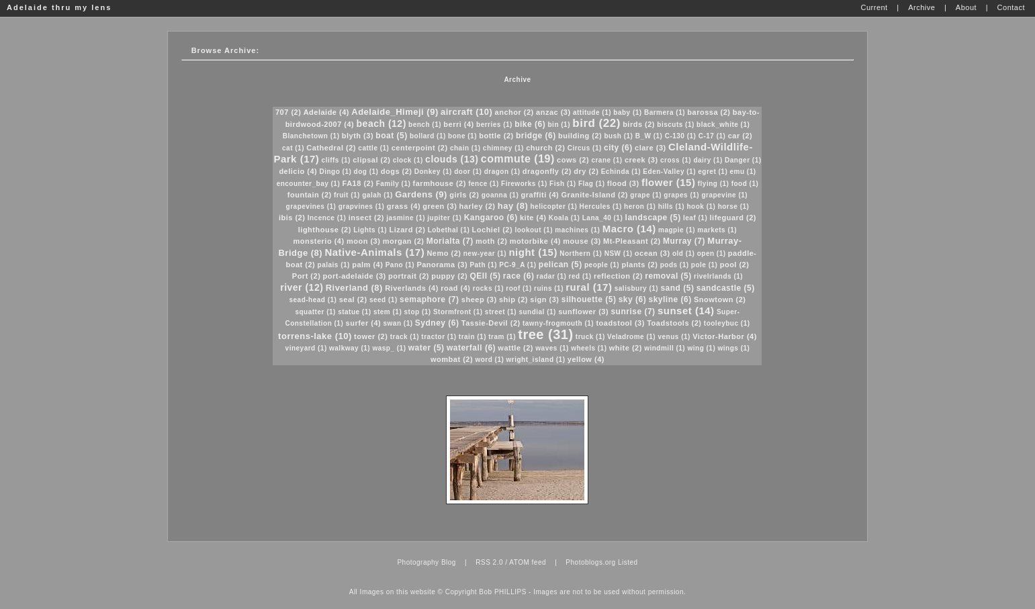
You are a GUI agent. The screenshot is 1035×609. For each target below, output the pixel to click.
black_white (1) (723, 124)
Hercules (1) (601, 206)
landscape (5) (653, 217)
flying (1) (713, 183)
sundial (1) (537, 312)
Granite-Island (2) (594, 195)
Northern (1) (580, 253)
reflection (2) (618, 276)
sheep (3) (479, 299)
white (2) (625, 348)
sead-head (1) (312, 299)
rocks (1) (488, 288)
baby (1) (627, 112)
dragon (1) (502, 171)
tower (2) (371, 336)
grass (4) (403, 206)
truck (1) (590, 336)
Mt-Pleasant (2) (632, 241)
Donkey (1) (433, 171)
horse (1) (734, 206)
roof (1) (518, 288)
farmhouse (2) (439, 183)
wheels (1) (588, 348)
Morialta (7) (450, 241)
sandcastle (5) (725, 288)
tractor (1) (438, 336)
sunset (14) (686, 310)
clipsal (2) (371, 160)
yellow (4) (586, 359)
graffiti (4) (540, 195)
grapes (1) (681, 195)
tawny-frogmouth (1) (558, 323)
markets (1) (717, 230)
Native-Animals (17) (374, 252)
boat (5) (391, 135)
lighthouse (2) (324, 230)
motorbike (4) (535, 241)
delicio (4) (298, 171)
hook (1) (700, 206)
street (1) (500, 312)
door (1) (468, 171)
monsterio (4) (318, 241)
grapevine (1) (724, 195)
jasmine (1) (405, 218)
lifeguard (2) (733, 218)
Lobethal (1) (449, 230)
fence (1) (483, 183)
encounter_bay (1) (309, 183)
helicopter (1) (554, 206)
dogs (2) (396, 171)
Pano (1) (400, 265)
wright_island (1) (536, 359)
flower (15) (668, 182)
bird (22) (596, 123)
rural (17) (589, 287)
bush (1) (618, 136)
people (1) (601, 265)
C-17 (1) (712, 136)
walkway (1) (349, 348)
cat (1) (293, 148)
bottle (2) (496, 136)
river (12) (301, 287)
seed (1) (383, 299)
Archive (517, 79)
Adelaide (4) (326, 112)
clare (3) (650, 148)
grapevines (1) (311, 206)
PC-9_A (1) (517, 265)
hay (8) (513, 206)
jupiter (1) (444, 218)
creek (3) (641, 160)
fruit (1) (347, 195)
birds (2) (639, 124)
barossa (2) (708, 112)
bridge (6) (536, 135)
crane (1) (606, 160)
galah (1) (377, 195)
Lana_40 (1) (602, 218)
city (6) (618, 147)
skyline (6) (669, 299)
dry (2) (586, 171)
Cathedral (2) (331, 148)
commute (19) (518, 159)
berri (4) (458, 124)
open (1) (711, 253)
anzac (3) (553, 112)
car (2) (740, 136)
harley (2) (477, 206)
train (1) (472, 336)
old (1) (683, 253)
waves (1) (552, 348)
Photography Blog (426, 562)
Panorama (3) (441, 265)
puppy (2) (449, 276)
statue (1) (354, 312)
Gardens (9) (421, 194)
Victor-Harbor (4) (724, 336)
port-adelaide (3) (354, 276)
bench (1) (424, 124)
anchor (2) (514, 112)
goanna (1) (500, 195)
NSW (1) (618, 253)
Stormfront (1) (458, 312)
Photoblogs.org (590, 562)
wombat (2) (452, 359)
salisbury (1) (636, 288)
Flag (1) (591, 183)
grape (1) (646, 195)
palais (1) (334, 265)
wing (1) (701, 348)
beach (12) (381, 123)
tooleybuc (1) (727, 323)
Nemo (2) (443, 253)
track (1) (404, 336)
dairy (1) (707, 160)
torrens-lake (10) (315, 336)
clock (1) (408, 160)
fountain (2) (309, 195)
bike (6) (529, 124)
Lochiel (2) (492, 230)
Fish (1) (562, 183)
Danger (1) (743, 160)
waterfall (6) (471, 348)
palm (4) (367, 265)
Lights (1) (370, 230)
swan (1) (398, 323)
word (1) (489, 359)
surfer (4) (363, 323)
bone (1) (462, 136)
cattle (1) (373, 148)
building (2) (580, 136)
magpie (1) (676, 230)
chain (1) (465, 148)
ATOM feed (527, 562)
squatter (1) (315, 312)
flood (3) (623, 183)
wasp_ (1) (389, 348)
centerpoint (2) (420, 148)
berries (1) (494, 124)
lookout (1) (533, 230)
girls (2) (464, 195)
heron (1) (640, 206)
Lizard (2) (407, 230)
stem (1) (387, 312)
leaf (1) (695, 218)
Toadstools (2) (674, 323)
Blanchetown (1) (311, 136)
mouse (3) (581, 241)
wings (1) (734, 348)
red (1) (580, 276)
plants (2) (639, 265)
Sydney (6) (437, 323)
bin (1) (559, 124)
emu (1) (743, 171)
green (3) (439, 206)
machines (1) (577, 230)
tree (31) (545, 334)
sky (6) (633, 299)
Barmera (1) (664, 112)
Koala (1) (564, 218)
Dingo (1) (336, 171)
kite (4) (533, 218)
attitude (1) (592, 112)
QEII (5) (485, 276)
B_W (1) (649, 136)
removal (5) (668, 276)
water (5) (426, 348)
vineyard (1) (306, 348)
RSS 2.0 (489, 562)
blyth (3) (357, 136)
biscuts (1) (675, 124)
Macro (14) (629, 228)
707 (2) (288, 112)
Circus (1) (585, 148)
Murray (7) (684, 241)
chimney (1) (503, 148)
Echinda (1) (621, 171)
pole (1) (704, 265)
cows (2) (573, 160)
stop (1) (417, 312)
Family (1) (393, 183)
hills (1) (671, 206)
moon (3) (363, 241)
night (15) (532, 252)
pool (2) (735, 265)
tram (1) (502, 336)
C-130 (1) (680, 136)
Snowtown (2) (720, 299)
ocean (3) (652, 253)
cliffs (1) (336, 160)
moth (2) (491, 241)
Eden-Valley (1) (669, 171)
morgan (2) (403, 241)
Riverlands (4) (412, 288)
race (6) (519, 276)
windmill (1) (664, 348)
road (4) (455, 288)
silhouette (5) (589, 299)
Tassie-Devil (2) (491, 323)
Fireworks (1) (524, 183)
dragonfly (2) (547, 171)
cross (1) (675, 160)
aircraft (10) (466, 112)
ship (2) (513, 299)
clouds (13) (451, 159)
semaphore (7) (429, 299)
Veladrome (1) (631, 336)
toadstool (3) (620, 323)
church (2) (545, 148)
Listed (628, 562)
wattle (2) (515, 348)
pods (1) (674, 265)
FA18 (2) (358, 183)
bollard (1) (428, 136)
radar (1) (552, 276)
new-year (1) (484, 253)
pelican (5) (560, 264)
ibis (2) (292, 218)
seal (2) (353, 299)
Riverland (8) (354, 288)
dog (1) (366, 171)
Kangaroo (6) (491, 217)
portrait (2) (408, 276)
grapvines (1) (362, 206)
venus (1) (674, 336)
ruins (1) (549, 288)
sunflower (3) (583, 312)
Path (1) (483, 265)
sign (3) (544, 299)
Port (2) (306, 276)
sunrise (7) (633, 311)
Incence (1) (327, 218)
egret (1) (712, 171)
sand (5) (677, 288)
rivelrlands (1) (718, 276)
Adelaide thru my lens (59, 7)
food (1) (745, 183)
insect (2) (366, 218)
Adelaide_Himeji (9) (394, 112)
